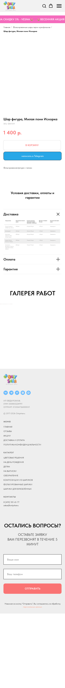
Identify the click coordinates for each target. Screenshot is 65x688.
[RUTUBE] (17, 467)
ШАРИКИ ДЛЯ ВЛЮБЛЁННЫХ (17, 563)
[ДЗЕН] (23, 467)
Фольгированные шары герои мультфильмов (31, 27)
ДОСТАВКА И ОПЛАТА (14, 514)
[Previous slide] (3, 341)
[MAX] (28, 467)
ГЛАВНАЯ (7, 501)
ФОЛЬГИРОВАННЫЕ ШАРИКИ (17, 559)
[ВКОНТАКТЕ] (5, 467)
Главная (6, 27)
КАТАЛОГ (8, 527)
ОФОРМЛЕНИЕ (10, 550)
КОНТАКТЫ (9, 571)
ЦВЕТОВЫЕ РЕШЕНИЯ (13, 532)
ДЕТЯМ (6, 541)
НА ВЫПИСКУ (9, 545)
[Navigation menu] (59, 6)
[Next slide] (62, 341)
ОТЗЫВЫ (7, 506)
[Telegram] (11, 467)
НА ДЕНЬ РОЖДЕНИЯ (13, 536)
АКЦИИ (7, 510)
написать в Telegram (32, 156)
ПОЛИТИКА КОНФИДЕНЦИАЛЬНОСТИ (22, 519)
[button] (44, 6)
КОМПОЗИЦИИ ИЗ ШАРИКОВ (18, 554)
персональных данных (32, 681)
